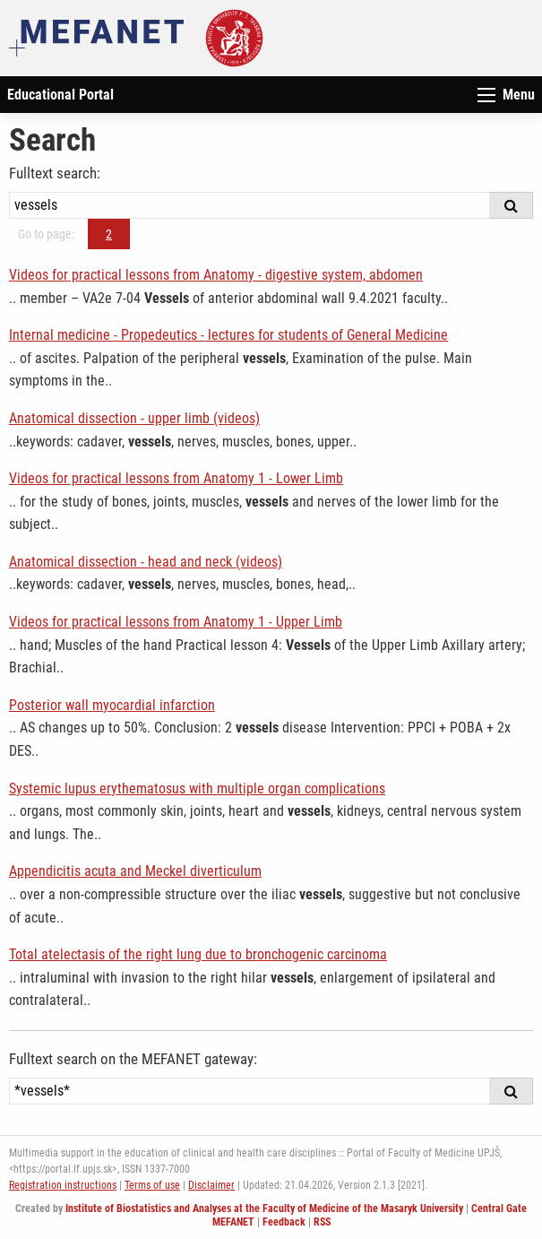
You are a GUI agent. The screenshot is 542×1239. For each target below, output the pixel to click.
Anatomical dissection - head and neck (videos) (145, 561)
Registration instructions (62, 1185)
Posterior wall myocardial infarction (112, 705)
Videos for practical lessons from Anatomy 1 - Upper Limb (175, 621)
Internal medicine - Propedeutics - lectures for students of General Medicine (228, 334)
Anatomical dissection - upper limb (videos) (134, 418)
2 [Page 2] (109, 234)
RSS (322, 1222)
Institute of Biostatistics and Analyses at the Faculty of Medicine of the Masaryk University (264, 1208)
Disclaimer (211, 1185)
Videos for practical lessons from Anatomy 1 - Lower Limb (176, 478)
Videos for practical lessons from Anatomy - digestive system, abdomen (216, 274)
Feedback (283, 1222)
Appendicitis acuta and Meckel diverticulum (135, 870)
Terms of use (152, 1185)
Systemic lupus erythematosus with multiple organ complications (197, 788)
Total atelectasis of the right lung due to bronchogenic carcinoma (198, 954)
